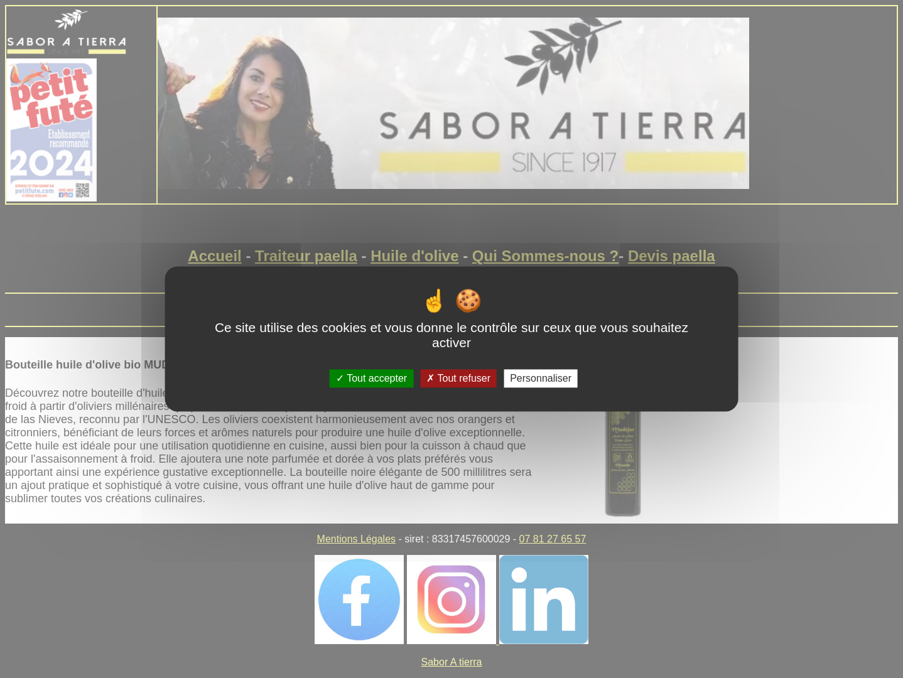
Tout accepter (371, 378)
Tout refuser (458, 378)
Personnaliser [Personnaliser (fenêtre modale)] (540, 378)
